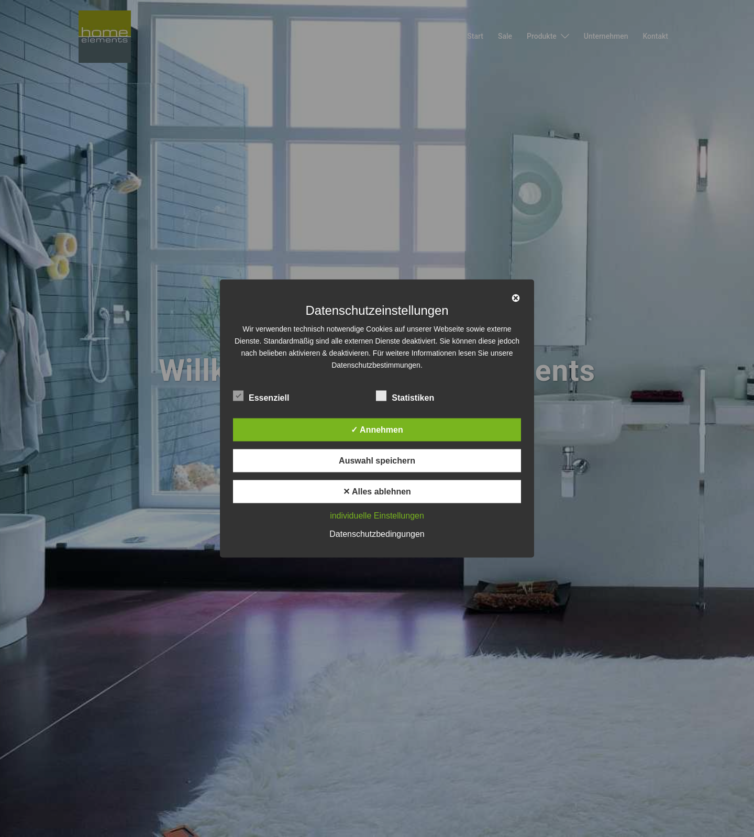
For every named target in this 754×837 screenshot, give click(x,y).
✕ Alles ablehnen (377, 491)
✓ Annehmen (377, 429)
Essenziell (261, 396)
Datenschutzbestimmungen (375, 365)
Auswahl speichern (377, 460)
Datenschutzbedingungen (376, 534)
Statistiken (405, 396)
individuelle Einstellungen (377, 515)
